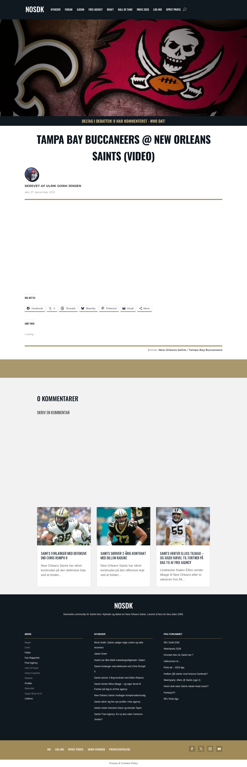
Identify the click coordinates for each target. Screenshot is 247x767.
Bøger (28, 642)
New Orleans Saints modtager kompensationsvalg (119, 695)
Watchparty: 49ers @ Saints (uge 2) (182, 680)
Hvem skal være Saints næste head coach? (186, 686)
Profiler (28, 683)
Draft (110, 9)
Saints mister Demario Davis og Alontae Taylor (118, 708)
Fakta (27, 652)
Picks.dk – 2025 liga (174, 667)
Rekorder (29, 688)
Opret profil (173, 9)
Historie (29, 678)
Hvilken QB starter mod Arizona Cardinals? (186, 674)
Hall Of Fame (125, 9)
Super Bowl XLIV (33, 693)
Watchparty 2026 (172, 648)
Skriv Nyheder (96, 749)
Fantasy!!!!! (169, 692)
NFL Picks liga (171, 699)
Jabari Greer (100, 653)
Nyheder (56, 9)
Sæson (80, 9)
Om (49, 749)
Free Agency (96, 9)
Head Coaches (32, 673)
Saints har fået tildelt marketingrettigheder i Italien (119, 660)
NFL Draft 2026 (171, 642)
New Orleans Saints (172, 350)
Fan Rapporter (32, 657)
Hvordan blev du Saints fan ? (178, 655)
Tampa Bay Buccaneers (205, 350)
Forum (69, 9)
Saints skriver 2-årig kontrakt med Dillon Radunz (123, 555)
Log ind (157, 9)
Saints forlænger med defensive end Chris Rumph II (64, 555)
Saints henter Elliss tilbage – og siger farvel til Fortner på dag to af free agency (182, 558)
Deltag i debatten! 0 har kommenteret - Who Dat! (123, 121)
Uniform (29, 698)
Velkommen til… (172, 661)
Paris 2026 (143, 9)
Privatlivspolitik (119, 749)
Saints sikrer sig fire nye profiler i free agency (117, 701)
